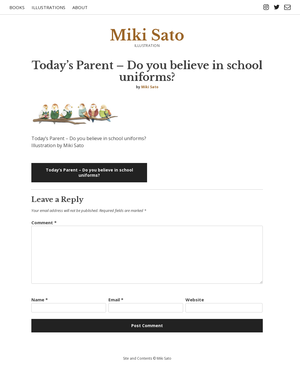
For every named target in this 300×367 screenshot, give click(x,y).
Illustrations (48, 7)
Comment (44, 222)
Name (39, 300)
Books (17, 7)
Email (115, 300)
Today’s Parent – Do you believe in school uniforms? (89, 172)
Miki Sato (147, 35)
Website (194, 300)
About (80, 7)
